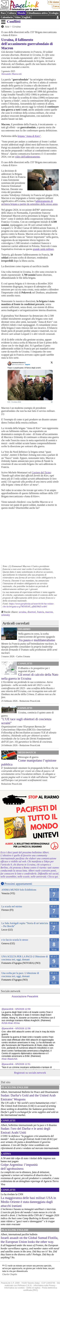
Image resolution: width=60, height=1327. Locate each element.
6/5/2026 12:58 (22, 1028)
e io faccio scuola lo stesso (14, 939)
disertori (31, 612)
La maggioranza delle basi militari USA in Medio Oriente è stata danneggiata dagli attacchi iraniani (28, 1201)
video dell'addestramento (27, 156)
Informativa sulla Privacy (44, 1285)
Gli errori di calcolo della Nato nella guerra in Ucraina (29, 676)
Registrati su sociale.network (30, 1072)
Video (17, 17)
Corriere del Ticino (41, 472)
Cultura (11, 13)
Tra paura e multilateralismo (36, 640)
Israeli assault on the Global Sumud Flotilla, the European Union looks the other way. (29, 1239)
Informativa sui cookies (14, 1288)
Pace (3, 13)
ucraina (22, 612)
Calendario (7, 17)
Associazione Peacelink (25, 996)
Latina (6, 1153)
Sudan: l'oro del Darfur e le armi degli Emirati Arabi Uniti (25, 1130)
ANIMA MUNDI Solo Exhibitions (18, 889)
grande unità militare (43, 249)
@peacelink (7, 1009)
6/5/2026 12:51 (22, 1064)
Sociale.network (10, 991)
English (26, 17)
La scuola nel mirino (11, 906)
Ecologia (53, 13)
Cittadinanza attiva (37, 13)
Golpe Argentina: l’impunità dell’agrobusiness (19, 1166)
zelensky (5, 615)
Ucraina (16, 26)
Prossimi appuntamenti (18, 883)
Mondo (21, 13)
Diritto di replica (33, 1288)
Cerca (56, 6)
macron (49, 612)
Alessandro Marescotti (11, 74)
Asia (7, 26)
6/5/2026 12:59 (22, 1009)
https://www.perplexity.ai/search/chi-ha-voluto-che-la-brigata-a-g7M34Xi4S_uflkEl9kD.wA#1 (28, 605)
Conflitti (14, 21)
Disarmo (24, 629)
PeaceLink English (14, 1087)
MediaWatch (27, 752)
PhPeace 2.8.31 (25, 1285)
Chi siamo (53, 2)
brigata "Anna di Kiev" (29, 136)
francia (40, 612)
